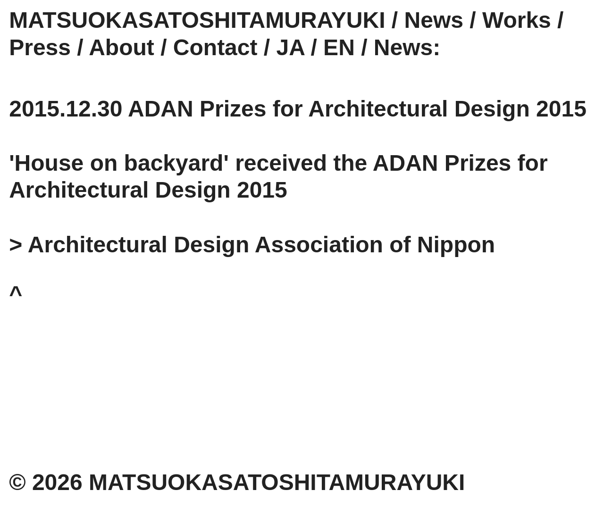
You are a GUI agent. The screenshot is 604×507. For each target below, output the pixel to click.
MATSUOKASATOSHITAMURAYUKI (197, 20)
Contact (215, 47)
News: (407, 47)
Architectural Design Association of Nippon (261, 244)
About (121, 47)
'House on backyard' (119, 162)
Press (40, 47)
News (433, 20)
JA (291, 47)
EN (339, 47)
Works (516, 20)
